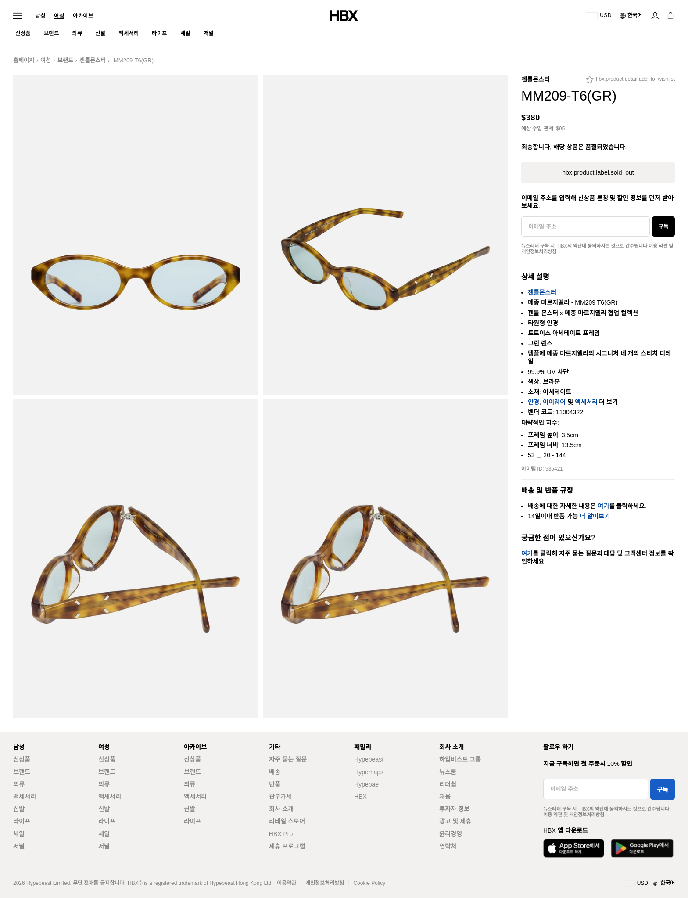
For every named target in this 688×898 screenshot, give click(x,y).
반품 (274, 784)
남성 (40, 15)
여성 (59, 15)
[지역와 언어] (650, 883)
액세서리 (586, 402)
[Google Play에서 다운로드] (642, 848)
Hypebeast (368, 759)
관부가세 (280, 796)
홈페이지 (23, 60)
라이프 (21, 821)
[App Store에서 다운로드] (573, 848)
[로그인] (655, 15)
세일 (19, 833)
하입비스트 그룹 (460, 759)
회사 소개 (281, 808)
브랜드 (65, 60)
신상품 (21, 759)
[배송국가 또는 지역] (599, 15)
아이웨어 (554, 402)
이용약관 (286, 883)
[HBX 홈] (344, 15)
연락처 (447, 846)
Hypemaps (368, 772)
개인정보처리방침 (538, 251)
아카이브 (83, 15)
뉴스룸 (447, 772)
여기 (603, 506)
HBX (360, 796)
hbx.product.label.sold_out (598, 172)
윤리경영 (450, 833)
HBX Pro (281, 833)
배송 (274, 772)
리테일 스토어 (287, 821)
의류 (19, 784)
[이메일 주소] (585, 226)
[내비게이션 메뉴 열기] (17, 15)
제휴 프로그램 (287, 846)
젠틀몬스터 (92, 60)
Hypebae (366, 784)
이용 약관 (658, 245)
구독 (663, 226)
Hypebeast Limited (48, 883)
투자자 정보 (454, 808)
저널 (19, 846)
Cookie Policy (369, 883)
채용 (445, 796)
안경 (533, 402)
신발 (19, 808)
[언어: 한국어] (631, 15)
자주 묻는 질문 (288, 759)
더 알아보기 (595, 516)
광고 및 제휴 (455, 821)
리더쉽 (447, 784)
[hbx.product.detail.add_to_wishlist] (630, 81)
